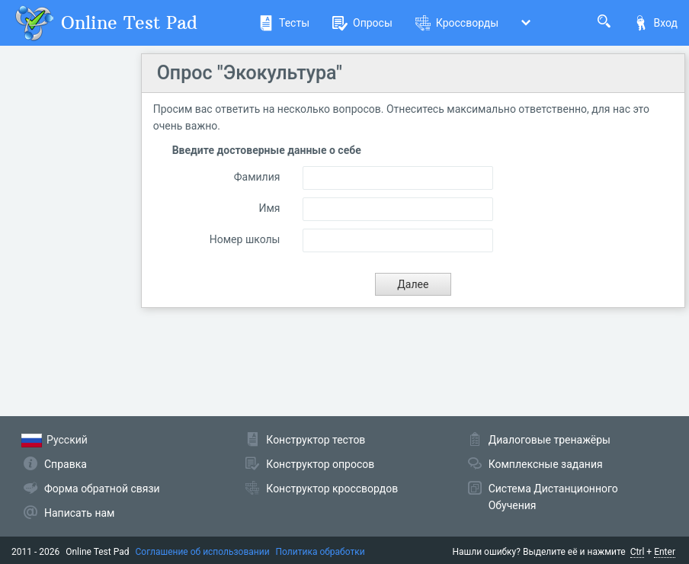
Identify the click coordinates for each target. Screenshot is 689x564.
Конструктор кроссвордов (332, 488)
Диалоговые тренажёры (549, 440)
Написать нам (79, 513)
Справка (65, 464)
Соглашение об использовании (203, 551)
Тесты (283, 22)
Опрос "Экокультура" (249, 73)
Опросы (362, 22)
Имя (269, 208)
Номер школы (245, 239)
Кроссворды (456, 22)
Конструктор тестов (315, 440)
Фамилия (257, 177)
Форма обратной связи (102, 488)
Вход (655, 22)
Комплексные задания (546, 464)
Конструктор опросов (320, 464)
